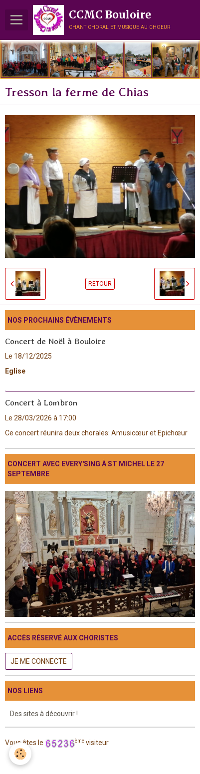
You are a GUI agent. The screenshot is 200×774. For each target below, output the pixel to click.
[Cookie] (20, 754)
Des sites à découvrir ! (44, 714)
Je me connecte (38, 661)
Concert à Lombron (41, 402)
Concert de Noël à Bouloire (55, 341)
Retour (100, 283)
